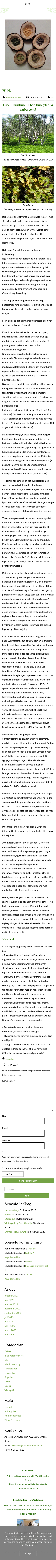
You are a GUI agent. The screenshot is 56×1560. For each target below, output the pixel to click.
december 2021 (12, 1308)
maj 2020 (9, 1321)
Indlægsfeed (10, 1411)
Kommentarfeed (12, 1415)
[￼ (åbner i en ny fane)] (28, 133)
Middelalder (10, 1368)
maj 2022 (9, 1299)
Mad (6, 1359)
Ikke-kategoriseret (13, 1355)
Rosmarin (9, 1214)
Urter (7, 1381)
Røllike (32, 1248)
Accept (28, 1553)
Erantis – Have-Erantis (16, 1231)
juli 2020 (8, 1317)
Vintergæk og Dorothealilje (18, 1223)
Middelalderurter (14, 97)
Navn (5, 1116)
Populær (8, 1377)
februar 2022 (11, 1304)
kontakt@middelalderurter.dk (27, 1445)
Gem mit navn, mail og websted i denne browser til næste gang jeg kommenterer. (25, 1159)
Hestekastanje (11, 1210)
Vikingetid (9, 1390)
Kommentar (8, 1080)
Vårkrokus (9, 1218)
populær (10, 1058)
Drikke (7, 1351)
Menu (3, 4)
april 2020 (9, 1325)
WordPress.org (12, 1419)
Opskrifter (9, 1372)
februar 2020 (11, 1334)
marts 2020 (10, 1330)
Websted (6, 1140)
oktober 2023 (11, 1295)
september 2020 (12, 1312)
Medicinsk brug (12, 1364)
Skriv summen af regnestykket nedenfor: (22, 1168)
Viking (7, 1385)
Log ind (8, 1406)
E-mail (6, 1128)
